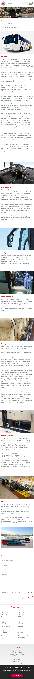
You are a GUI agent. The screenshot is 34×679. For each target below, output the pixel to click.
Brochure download (9, 27)
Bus (9, 21)
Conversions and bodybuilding (23, 636)
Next (31, 537)
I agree (17, 675)
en (27, 3)
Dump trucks (4, 636)
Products (3, 21)
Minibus (20, 617)
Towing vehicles (5, 626)
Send (27, 597)
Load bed (20, 626)
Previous (3, 537)
